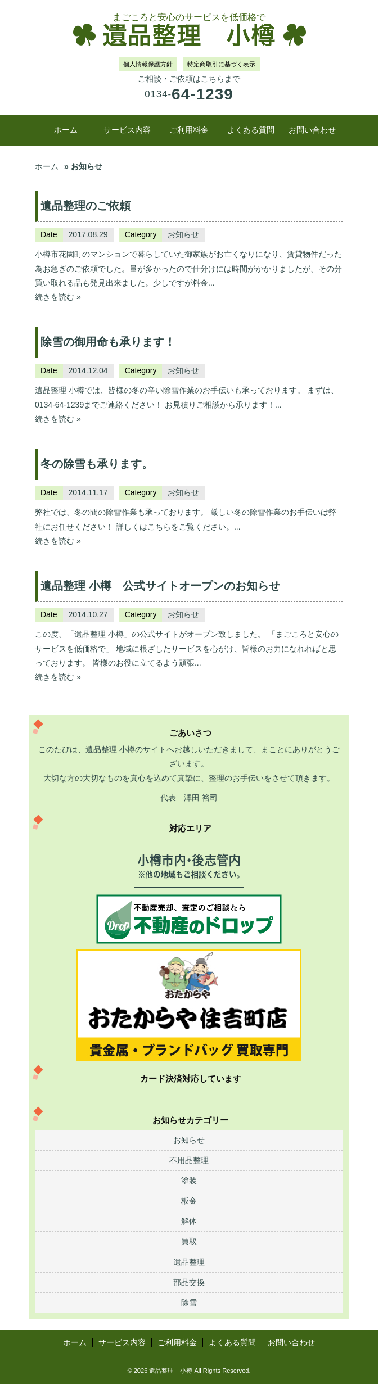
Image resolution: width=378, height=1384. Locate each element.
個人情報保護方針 (148, 64)
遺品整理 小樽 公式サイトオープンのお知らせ (160, 586)
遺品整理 (189, 1262)
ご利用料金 (189, 129)
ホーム (66, 129)
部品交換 (189, 1282)
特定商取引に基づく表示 (221, 64)
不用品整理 (189, 1160)
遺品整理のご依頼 (85, 206)
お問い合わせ (312, 129)
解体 (189, 1220)
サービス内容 (127, 129)
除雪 (189, 1302)
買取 (189, 1241)
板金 (189, 1200)
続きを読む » (58, 296)
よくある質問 (250, 129)
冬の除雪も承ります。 (96, 464)
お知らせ (183, 234)
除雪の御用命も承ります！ (108, 342)
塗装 (189, 1180)
